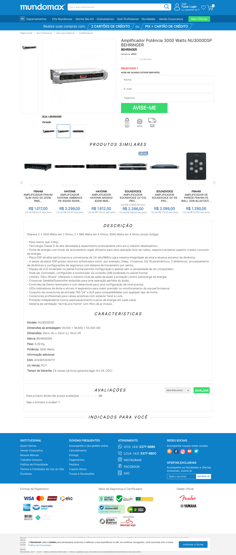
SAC (127, 473)
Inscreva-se (204, 476)
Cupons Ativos (77, 469)
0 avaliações (145, 59)
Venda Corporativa (171, 19)
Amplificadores (86, 33)
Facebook (132, 467)
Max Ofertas (199, 19)
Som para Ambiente (65, 33)
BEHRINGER (129, 49)
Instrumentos (105, 19)
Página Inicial (26, 33)
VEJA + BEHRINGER (51, 116)
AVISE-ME (144, 108)
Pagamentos (76, 459)
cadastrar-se (191, 9)
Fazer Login (189, 6)
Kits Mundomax (62, 19)
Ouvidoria (26, 473)
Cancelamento (78, 450)
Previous (21, 183)
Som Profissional (127, 19)
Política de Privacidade (34, 464)
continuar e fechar (193, 544)
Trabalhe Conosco (31, 459)
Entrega (73, 455)
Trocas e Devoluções (81, 473)
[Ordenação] (178, 390)
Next (215, 183)
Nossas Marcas (29, 455)
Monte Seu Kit (85, 19)
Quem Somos (28, 445)
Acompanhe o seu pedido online (88, 445)
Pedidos (74, 464)
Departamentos (36, 19)
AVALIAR (201, 391)
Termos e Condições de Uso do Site (42, 469)
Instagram (132, 460)
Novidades (148, 19)
